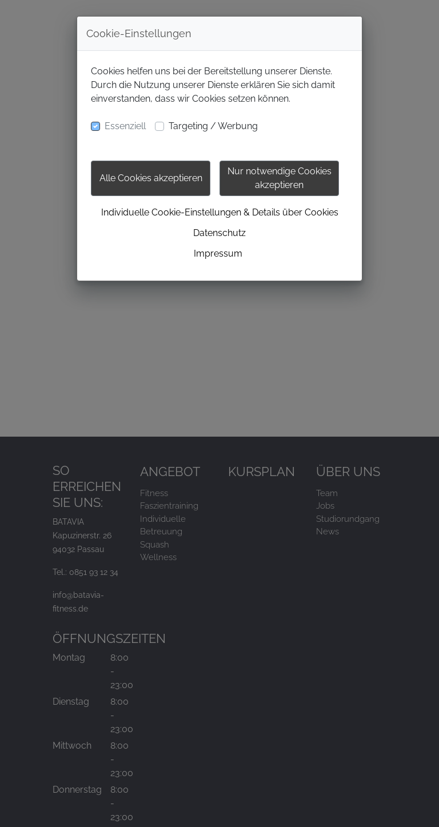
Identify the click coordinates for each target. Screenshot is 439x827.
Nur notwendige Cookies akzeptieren (280, 178)
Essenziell (125, 126)
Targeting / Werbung (213, 126)
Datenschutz (219, 232)
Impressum (218, 253)
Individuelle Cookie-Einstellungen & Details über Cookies (219, 212)
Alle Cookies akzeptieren (150, 178)
